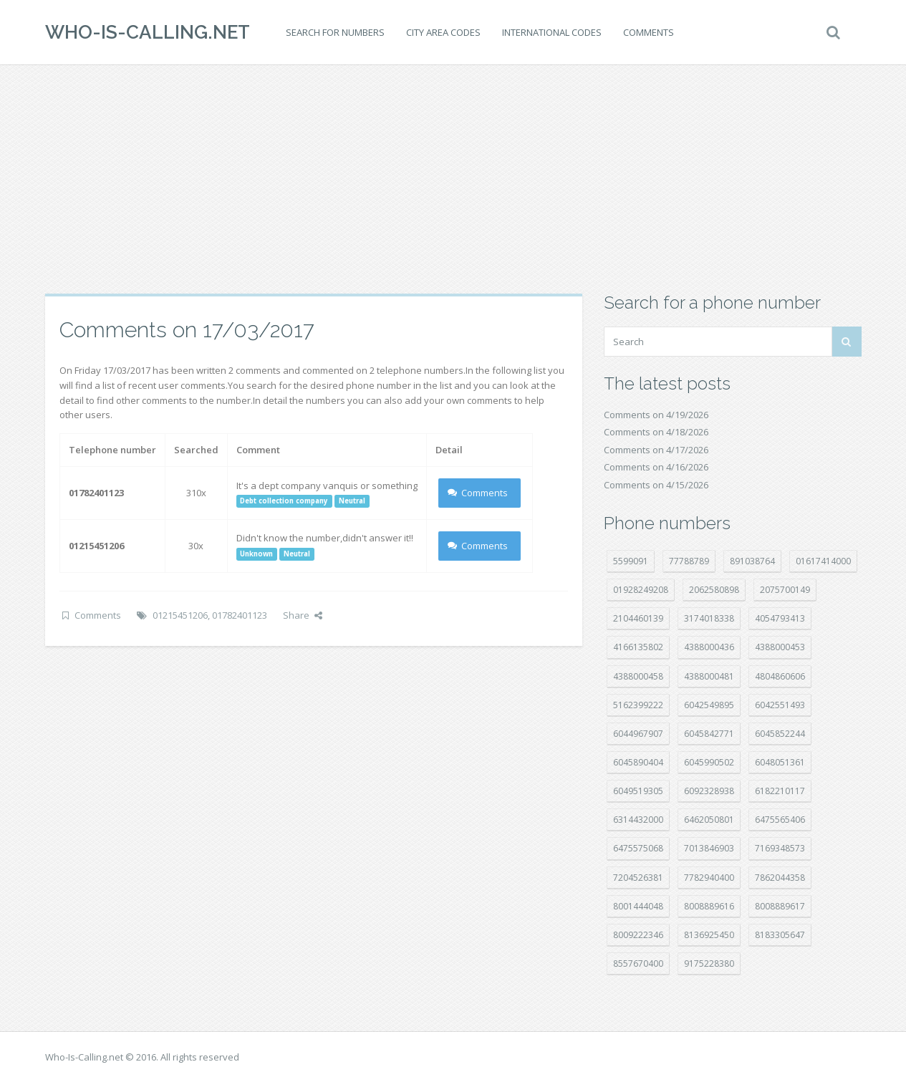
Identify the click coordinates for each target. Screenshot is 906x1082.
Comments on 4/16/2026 (656, 466)
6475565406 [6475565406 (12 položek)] (780, 819)
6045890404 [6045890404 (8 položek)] (638, 762)
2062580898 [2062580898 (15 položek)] (714, 590)
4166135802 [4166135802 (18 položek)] (638, 647)
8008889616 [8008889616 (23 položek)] (709, 906)
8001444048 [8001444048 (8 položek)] (638, 906)
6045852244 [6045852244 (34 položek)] (780, 734)
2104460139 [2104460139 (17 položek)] (638, 618)
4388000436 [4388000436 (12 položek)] (709, 647)
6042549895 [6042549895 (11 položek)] (709, 705)
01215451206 (180, 615)
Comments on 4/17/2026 (656, 449)
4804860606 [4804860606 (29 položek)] (780, 676)
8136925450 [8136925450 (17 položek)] (709, 935)
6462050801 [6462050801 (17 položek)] (709, 819)
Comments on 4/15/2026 (656, 484)
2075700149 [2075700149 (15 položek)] (785, 590)
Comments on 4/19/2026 (656, 414)
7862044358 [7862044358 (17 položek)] (780, 877)
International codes (552, 32)
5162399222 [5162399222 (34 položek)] (638, 705)
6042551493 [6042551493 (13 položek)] (780, 705)
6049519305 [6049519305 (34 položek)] (638, 791)
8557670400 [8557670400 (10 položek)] (638, 963)
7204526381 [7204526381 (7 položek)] (638, 877)
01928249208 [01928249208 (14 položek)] (640, 590)
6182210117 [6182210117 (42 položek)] (780, 791)
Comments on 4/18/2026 (656, 431)
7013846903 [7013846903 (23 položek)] (709, 848)
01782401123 (239, 615)
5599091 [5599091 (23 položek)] (630, 561)
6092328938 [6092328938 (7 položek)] (709, 791)
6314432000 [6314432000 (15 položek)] (638, 819)
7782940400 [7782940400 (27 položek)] (709, 877)
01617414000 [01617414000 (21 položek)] (823, 561)
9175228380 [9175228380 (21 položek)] (709, 963)
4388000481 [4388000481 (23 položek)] (709, 676)
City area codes (443, 32)
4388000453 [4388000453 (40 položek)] (780, 647)
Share (302, 615)
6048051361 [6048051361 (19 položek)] (780, 762)
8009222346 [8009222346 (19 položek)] (638, 935)
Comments (648, 32)
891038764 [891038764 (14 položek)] (752, 561)
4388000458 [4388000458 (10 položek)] (638, 676)
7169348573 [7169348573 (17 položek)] (780, 848)
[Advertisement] (453, 179)
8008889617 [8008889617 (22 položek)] (780, 906)
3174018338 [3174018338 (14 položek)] (709, 618)
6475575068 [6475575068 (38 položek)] (638, 848)
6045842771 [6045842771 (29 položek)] (709, 734)
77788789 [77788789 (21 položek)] (689, 561)
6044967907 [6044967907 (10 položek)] (638, 734)
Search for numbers (335, 32)
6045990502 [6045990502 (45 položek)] (709, 762)
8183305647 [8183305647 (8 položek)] (780, 935)
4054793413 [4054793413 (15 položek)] (780, 618)
